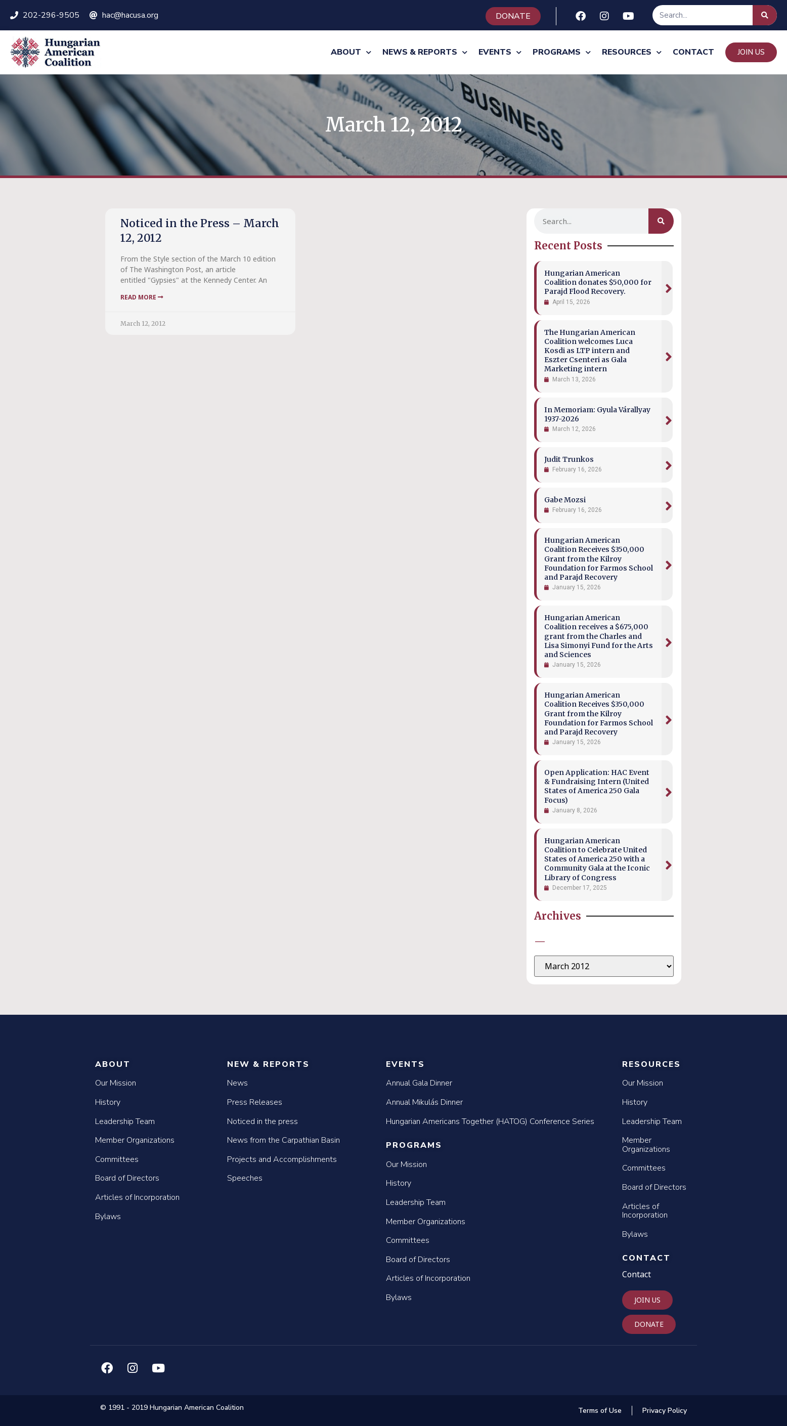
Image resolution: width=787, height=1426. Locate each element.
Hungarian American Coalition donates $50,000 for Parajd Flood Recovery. (597, 282)
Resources (632, 52)
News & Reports (424, 52)
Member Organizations (134, 1140)
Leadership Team (125, 1121)
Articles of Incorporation (137, 1197)
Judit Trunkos (569, 459)
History (107, 1102)
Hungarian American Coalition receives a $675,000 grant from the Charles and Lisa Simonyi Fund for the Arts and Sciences (598, 636)
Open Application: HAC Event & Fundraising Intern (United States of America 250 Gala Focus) (596, 786)
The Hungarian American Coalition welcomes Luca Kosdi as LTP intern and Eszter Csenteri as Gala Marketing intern (589, 351)
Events (499, 52)
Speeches (245, 1178)
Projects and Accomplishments (282, 1159)
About (351, 52)
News (237, 1083)
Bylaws (108, 1216)
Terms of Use (600, 1410)
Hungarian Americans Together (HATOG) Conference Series (490, 1121)
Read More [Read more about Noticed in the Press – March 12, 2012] (141, 297)
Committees (117, 1159)
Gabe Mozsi (565, 499)
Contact (693, 52)
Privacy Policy (664, 1410)
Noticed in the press (262, 1121)
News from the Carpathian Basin (283, 1140)
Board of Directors (127, 1178)
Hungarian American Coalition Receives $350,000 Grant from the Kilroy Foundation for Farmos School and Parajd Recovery (598, 559)
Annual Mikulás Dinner (424, 1102)
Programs (562, 52)
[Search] (765, 15)
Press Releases (254, 1102)
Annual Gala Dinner (419, 1083)
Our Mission (115, 1083)
